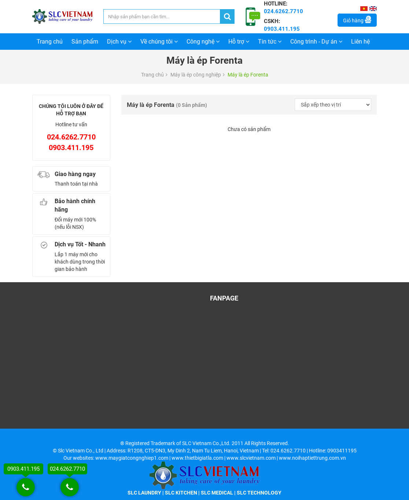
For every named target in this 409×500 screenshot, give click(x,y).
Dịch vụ (119, 41)
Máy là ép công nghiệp (195, 75)
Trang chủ (50, 41)
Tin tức (269, 41)
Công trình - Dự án (316, 41)
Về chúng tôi (159, 41)
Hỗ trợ (238, 41)
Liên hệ (360, 41)
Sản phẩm (84, 41)
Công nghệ (203, 41)
